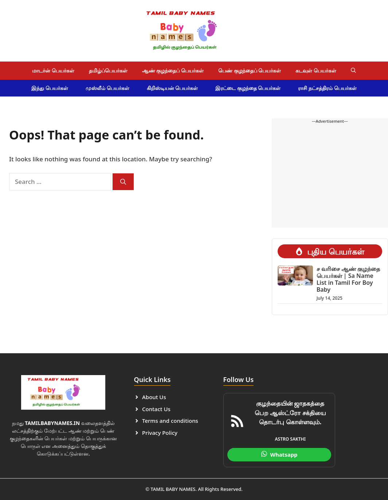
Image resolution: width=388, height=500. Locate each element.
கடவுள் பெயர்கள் (315, 70)
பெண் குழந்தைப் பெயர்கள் (249, 70)
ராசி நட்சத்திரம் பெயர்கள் (327, 87)
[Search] (123, 181)
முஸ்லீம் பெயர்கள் (107, 87)
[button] (353, 71)
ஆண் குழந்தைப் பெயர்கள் (173, 70)
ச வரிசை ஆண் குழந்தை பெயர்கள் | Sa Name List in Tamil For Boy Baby (348, 279)
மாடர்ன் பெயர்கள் (53, 70)
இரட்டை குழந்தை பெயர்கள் (248, 87)
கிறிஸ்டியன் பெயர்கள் (172, 87)
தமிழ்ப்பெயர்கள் (108, 70)
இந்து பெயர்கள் (49, 87)
